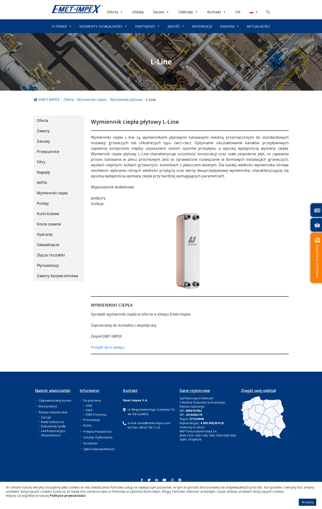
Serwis (161, 11)
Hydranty (45, 234)
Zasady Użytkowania (97, 437)
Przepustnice (48, 151)
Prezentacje (91, 420)
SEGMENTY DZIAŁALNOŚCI (103, 26)
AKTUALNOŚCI (258, 26)
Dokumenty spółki (53, 426)
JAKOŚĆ (176, 26)
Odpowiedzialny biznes (55, 400)
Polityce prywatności (68, 495)
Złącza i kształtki (51, 255)
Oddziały (188, 11)
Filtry (41, 161)
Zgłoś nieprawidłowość (99, 449)
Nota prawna (48, 406)
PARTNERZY (147, 26)
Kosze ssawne (49, 224)
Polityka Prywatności (97, 431)
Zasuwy (43, 141)
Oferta (115, 11)
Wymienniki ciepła (52, 193)
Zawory (43, 130)
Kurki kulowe (48, 213)
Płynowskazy (48, 265)
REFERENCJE (202, 26)
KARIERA (229, 26)
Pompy (43, 203)
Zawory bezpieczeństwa (57, 275)
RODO (87, 425)
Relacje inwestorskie (53, 412)
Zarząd (46, 417)
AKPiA (42, 182)
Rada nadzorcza (52, 422)
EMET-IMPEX (46, 100)
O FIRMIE (62, 26)
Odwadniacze (48, 244)
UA (237, 11)
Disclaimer (90, 443)
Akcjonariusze (51, 435)
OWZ (89, 410)
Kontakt (216, 11)
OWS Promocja (96, 414)
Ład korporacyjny (53, 431)
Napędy (43, 172)
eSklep (138, 11)
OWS (89, 405)
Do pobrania (92, 400)
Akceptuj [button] (307, 502)
